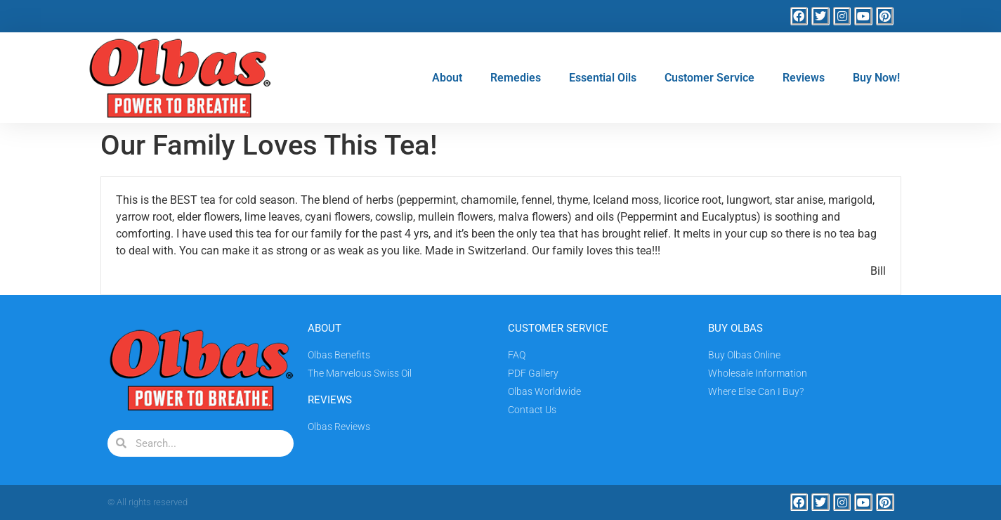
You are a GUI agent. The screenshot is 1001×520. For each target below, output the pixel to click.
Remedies (515, 77)
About (447, 77)
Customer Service (709, 77)
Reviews (804, 77)
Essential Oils (602, 77)
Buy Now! (876, 77)
